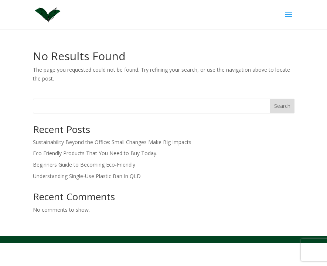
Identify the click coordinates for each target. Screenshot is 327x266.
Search (282, 105)
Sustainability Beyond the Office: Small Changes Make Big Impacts (112, 142)
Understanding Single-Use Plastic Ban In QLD (87, 176)
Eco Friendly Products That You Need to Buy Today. (95, 153)
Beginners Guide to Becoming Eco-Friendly (84, 164)
